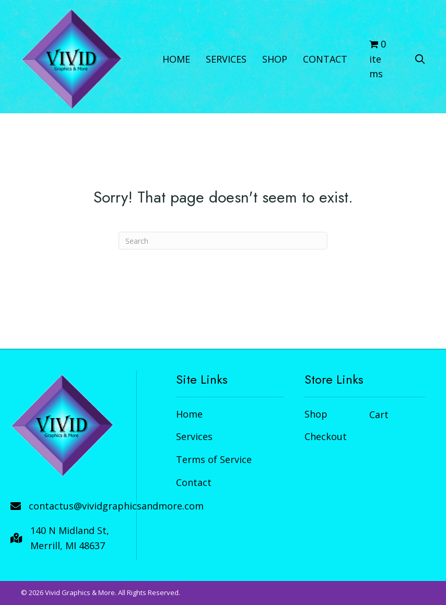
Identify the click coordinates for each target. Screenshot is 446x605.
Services (194, 436)
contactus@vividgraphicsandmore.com (116, 506)
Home (189, 414)
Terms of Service (214, 459)
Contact (194, 482)
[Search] (223, 241)
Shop (315, 414)
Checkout (325, 436)
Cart (379, 414)
